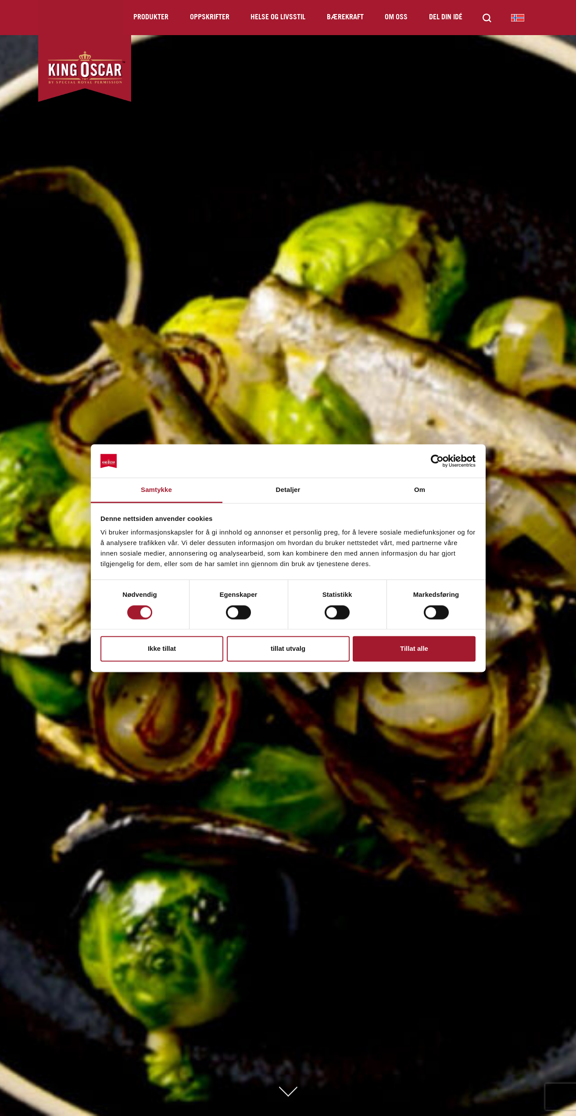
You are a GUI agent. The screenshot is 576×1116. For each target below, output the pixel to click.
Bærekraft (345, 17)
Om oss (396, 17)
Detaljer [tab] (288, 490)
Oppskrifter (209, 17)
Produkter (150, 17)
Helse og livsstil (277, 17)
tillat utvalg (288, 649)
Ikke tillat (162, 649)
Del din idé (445, 17)
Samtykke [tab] (156, 490)
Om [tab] (419, 490)
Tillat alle (414, 649)
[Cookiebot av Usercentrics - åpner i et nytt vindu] (437, 460)
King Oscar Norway (517, 17)
